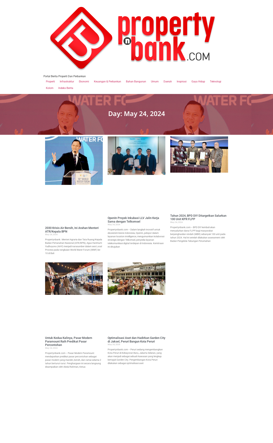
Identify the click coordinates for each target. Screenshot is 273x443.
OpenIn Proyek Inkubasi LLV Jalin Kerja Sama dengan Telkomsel (133, 219)
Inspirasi (182, 81)
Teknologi (215, 81)
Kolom (49, 88)
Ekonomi (84, 81)
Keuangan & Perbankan (107, 81)
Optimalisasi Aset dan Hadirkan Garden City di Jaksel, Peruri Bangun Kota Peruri (136, 339)
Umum (155, 81)
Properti (50, 81)
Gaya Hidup (198, 81)
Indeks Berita (65, 88)
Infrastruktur (67, 81)
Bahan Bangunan (136, 81)
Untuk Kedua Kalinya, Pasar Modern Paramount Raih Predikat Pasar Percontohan (68, 341)
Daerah (168, 81)
